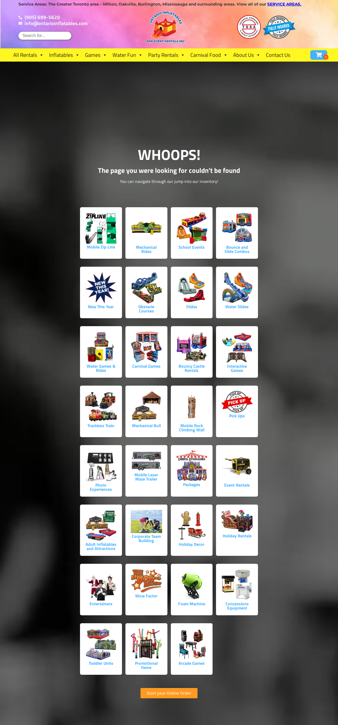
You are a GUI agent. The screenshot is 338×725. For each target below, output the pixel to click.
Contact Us (278, 55)
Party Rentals (166, 55)
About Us (247, 55)
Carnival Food (209, 55)
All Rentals (28, 55)
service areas (283, 4)
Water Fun (127, 55)
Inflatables (64, 55)
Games (96, 55)
